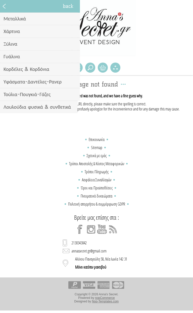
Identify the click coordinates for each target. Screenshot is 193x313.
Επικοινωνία (97, 139)
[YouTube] (102, 229)
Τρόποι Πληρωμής (97, 172)
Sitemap (96, 147)
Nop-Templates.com (105, 301)
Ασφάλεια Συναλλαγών (96, 180)
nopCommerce (105, 298)
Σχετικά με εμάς (97, 155)
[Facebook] (80, 229)
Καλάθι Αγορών (103, 68)
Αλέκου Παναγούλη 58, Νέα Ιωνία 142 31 (101, 263)
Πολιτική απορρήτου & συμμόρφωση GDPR (96, 204)
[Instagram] (91, 229)
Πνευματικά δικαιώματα (96, 196)
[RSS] (113, 229)
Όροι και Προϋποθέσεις (97, 188)
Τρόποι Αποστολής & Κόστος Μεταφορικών (96, 163)
